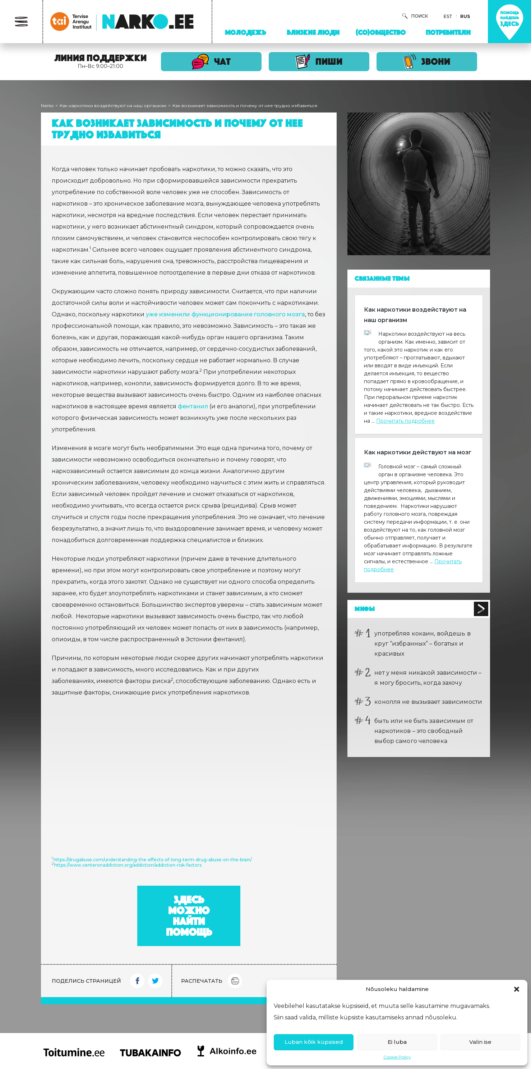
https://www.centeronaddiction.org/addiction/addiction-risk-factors (128, 865)
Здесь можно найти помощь (189, 916)
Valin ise (480, 1041)
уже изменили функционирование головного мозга (225, 314)
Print (235, 981)
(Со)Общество (381, 32)
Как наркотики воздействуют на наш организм (113, 105)
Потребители (448, 32)
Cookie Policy (397, 1057)
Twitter (155, 981)
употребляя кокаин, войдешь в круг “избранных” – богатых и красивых (422, 643)
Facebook (137, 981)
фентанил (193, 406)
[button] (516, 989)
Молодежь (245, 32)
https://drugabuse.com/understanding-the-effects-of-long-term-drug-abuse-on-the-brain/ (153, 859)
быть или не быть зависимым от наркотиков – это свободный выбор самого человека (423, 730)
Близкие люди (313, 32)
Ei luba (397, 1041)
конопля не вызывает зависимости (428, 701)
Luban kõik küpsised (314, 1041)
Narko (47, 105)
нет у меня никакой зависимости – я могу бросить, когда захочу (427, 677)
